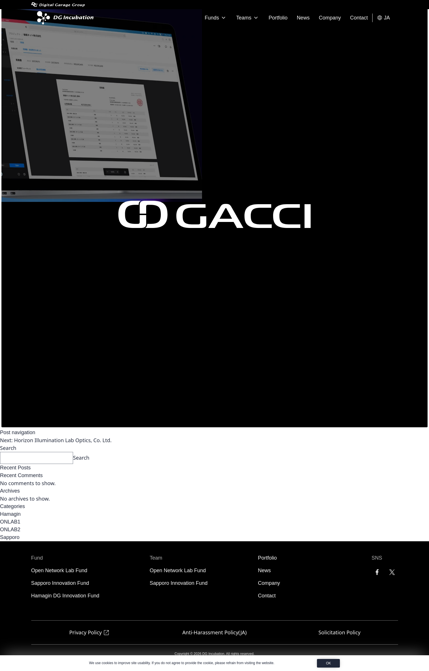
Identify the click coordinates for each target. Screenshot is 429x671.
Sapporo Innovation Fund (60, 583)
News (303, 18)
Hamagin (10, 514)
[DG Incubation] (64, 17)
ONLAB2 (10, 529)
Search (8, 447)
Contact (359, 18)
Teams (247, 17)
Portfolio (278, 18)
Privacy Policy (89, 632)
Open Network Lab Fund (59, 570)
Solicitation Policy (339, 632)
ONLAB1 (10, 522)
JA (383, 18)
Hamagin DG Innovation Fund (65, 596)
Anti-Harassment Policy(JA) (214, 632)
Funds (216, 17)
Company (330, 18)
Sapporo (9, 537)
